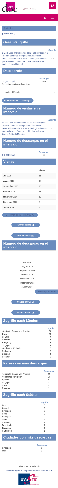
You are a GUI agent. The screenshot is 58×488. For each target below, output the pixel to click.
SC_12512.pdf (8, 81)
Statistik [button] (8, 28)
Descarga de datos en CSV (20, 215)
